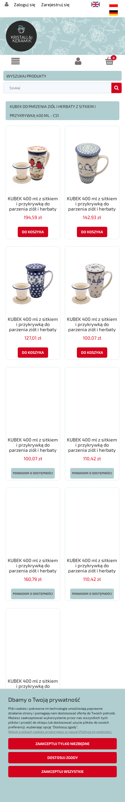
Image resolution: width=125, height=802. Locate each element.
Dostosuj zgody (62, 757)
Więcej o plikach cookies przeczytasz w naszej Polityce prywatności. (60, 732)
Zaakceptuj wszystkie (62, 771)
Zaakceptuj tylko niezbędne (62, 743)
